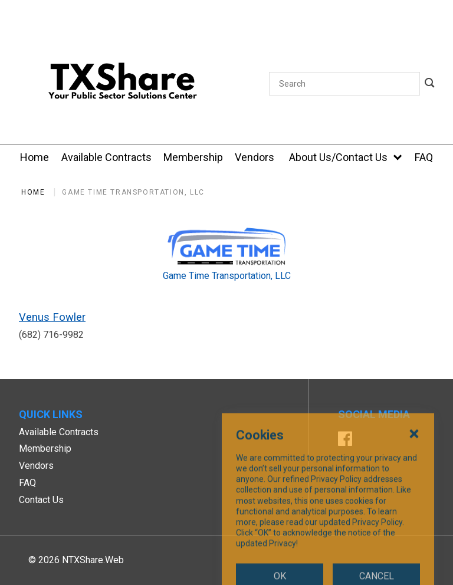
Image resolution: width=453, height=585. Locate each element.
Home (33, 192)
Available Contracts (59, 432)
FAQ (27, 482)
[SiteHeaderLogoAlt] (122, 83)
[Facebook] (345, 440)
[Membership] (193, 157)
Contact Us (41, 499)
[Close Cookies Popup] (414, 495)
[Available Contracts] (106, 157)
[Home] (34, 157)
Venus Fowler (52, 317)
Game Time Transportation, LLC (133, 192)
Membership (45, 448)
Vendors (36, 465)
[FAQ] (424, 157)
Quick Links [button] (51, 414)
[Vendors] (254, 157)
